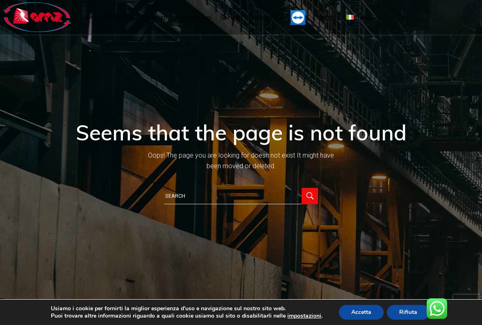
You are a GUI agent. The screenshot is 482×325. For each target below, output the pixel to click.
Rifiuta (408, 312)
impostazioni (304, 316)
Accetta (361, 312)
